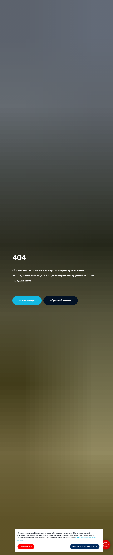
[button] (60, 300)
